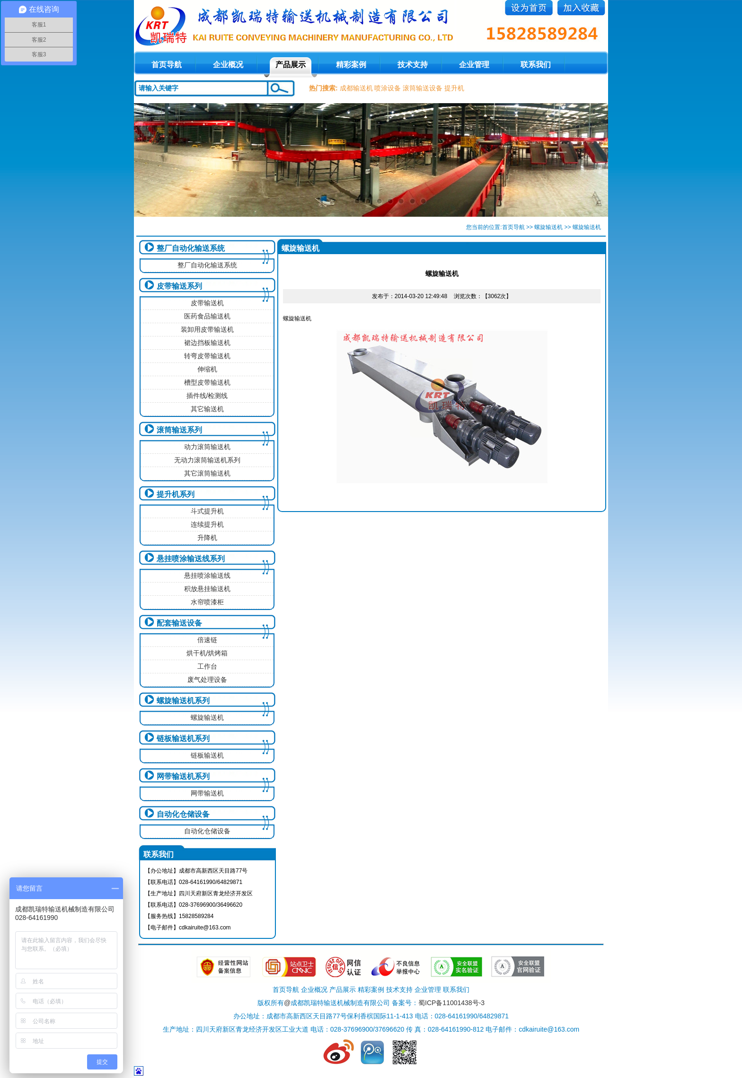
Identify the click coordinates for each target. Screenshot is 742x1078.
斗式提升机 (207, 511)
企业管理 (474, 65)
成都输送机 (356, 88)
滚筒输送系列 (179, 430)
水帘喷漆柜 (207, 602)
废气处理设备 (207, 679)
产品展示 (290, 65)
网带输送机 (207, 793)
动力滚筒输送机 (207, 447)
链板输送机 (207, 755)
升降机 (207, 537)
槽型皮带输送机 (207, 382)
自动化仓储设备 (183, 814)
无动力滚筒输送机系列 (207, 460)
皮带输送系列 (179, 286)
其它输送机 (207, 409)
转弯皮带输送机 (207, 356)
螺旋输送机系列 (183, 701)
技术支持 (413, 65)
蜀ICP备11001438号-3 (451, 1003)
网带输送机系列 (183, 776)
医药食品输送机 (207, 316)
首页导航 (513, 227)
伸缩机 (207, 369)
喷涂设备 (387, 88)
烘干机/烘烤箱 (207, 653)
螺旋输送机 (548, 227)
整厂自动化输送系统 (191, 248)
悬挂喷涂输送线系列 (191, 559)
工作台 (207, 666)
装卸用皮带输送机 (207, 329)
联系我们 (536, 65)
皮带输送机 (207, 303)
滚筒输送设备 (422, 88)
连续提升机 (207, 524)
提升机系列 (175, 494)
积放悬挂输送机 (207, 588)
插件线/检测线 (207, 395)
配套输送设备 (179, 623)
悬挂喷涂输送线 (207, 575)
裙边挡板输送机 (207, 342)
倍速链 (207, 640)
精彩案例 (351, 65)
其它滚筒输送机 (207, 473)
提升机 (454, 88)
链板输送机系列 (183, 738)
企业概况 (228, 65)
